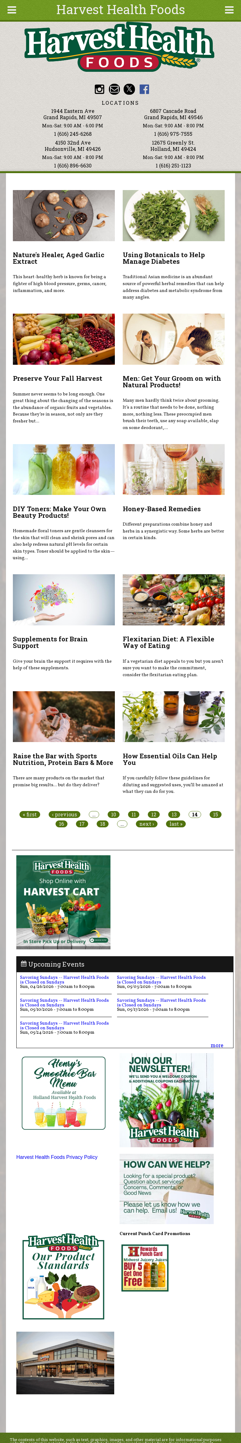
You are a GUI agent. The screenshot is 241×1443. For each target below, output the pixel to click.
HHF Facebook (144, 89)
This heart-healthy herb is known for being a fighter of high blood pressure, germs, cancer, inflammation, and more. (59, 284)
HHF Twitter (129, 89)
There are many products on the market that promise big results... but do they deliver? (58, 781)
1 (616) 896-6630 (73, 165)
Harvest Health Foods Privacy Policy (57, 1157)
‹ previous (64, 814)
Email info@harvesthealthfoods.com (114, 89)
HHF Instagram (99, 89)
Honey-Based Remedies (162, 508)
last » (175, 824)
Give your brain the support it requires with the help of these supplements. (62, 664)
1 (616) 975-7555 (173, 133)
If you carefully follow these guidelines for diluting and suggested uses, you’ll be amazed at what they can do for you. (173, 785)
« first (30, 814)
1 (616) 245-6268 (73, 133)
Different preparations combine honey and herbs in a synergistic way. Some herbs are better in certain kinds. (173, 531)
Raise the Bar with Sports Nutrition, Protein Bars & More (63, 759)
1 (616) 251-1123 (173, 165)
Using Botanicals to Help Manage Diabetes (164, 258)
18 (102, 824)
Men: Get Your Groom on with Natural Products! (172, 381)
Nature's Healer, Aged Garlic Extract (58, 258)
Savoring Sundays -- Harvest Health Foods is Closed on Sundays (64, 979)
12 (153, 814)
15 (215, 814)
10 (113, 814)
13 (174, 814)
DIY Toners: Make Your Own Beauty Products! (59, 512)
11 (133, 814)
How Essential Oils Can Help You (170, 759)
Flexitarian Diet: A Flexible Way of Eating (168, 642)
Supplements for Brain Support (50, 642)
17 (82, 824)
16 (61, 824)
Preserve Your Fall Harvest (57, 378)
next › (146, 824)
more (217, 1045)
